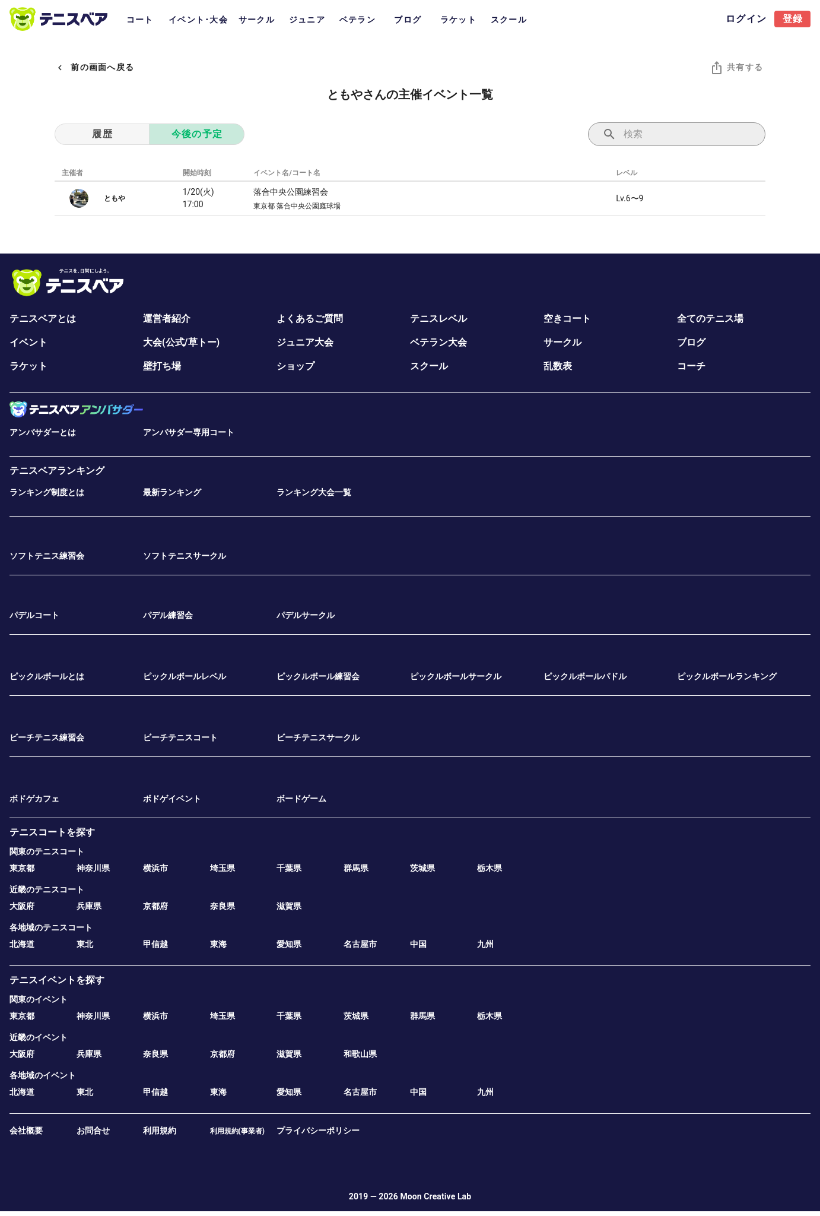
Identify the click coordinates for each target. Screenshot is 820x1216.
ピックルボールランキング (727, 676)
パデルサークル (305, 615)
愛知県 (288, 944)
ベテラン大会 (438, 342)
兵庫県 (89, 906)
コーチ (691, 366)
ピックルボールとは (46, 676)
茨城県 (422, 868)
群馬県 (356, 868)
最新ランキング (172, 492)
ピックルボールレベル (184, 676)
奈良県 (222, 906)
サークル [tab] (257, 19)
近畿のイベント (38, 1037)
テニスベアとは (42, 318)
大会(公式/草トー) (181, 342)
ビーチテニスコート (180, 737)
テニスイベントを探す (56, 980)
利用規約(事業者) (237, 1131)
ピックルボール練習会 (318, 676)
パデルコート (34, 615)
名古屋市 (360, 944)
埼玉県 (222, 868)
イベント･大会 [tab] (198, 19)
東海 (218, 944)
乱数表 (558, 366)
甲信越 (155, 944)
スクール (429, 366)
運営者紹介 (166, 318)
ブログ (691, 342)
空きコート (567, 318)
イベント (28, 342)
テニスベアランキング (56, 470)
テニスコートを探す (52, 832)
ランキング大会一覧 (313, 492)
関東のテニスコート (46, 851)
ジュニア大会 (304, 342)
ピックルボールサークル (455, 676)
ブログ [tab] (407, 19)
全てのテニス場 (710, 318)
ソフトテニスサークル (184, 555)
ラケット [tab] (458, 19)
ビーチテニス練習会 (46, 737)
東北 (85, 944)
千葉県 (288, 868)
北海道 (21, 944)
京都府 (155, 906)
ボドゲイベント (172, 798)
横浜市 (155, 868)
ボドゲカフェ (34, 798)
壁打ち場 (162, 366)
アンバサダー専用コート (188, 432)
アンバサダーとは (42, 432)
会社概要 (26, 1130)
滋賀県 (288, 906)
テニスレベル (438, 318)
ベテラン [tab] (357, 19)
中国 (418, 944)
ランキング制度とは (46, 492)
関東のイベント (38, 999)
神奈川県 (93, 868)
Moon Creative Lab (435, 1196)
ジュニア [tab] (307, 19)
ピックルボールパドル (585, 676)
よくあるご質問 (309, 318)
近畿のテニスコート (46, 889)
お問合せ (93, 1130)
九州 (485, 944)
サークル (562, 342)
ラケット (28, 366)
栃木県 (489, 868)
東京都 (21, 868)
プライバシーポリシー (318, 1130)
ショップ (295, 366)
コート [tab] (140, 19)
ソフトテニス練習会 (46, 555)
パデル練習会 (168, 615)
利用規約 (159, 1130)
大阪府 (21, 906)
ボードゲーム (301, 798)
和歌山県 (360, 1054)
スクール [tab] (509, 19)
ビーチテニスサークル (318, 737)
